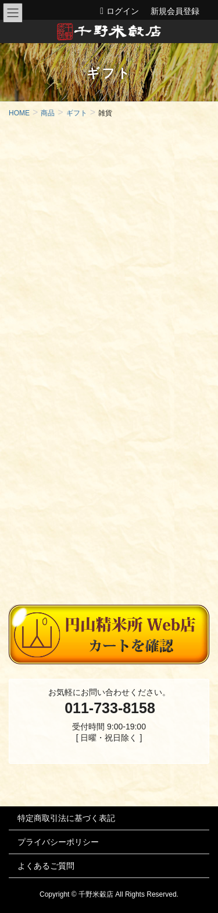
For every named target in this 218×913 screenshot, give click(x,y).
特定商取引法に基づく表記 (66, 818)
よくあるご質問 (45, 865)
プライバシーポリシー (58, 842)
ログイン (122, 11)
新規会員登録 (175, 11)
